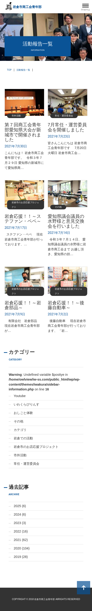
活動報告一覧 (23, 70)
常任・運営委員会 (26, 463)
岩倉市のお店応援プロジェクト (36, 447)
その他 (18, 421)
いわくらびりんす (26, 404)
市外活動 (20, 455)
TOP (9, 70)
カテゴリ (20, 430)
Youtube (20, 396)
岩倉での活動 (23, 438)
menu (85, 9)
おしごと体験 (23, 413)
